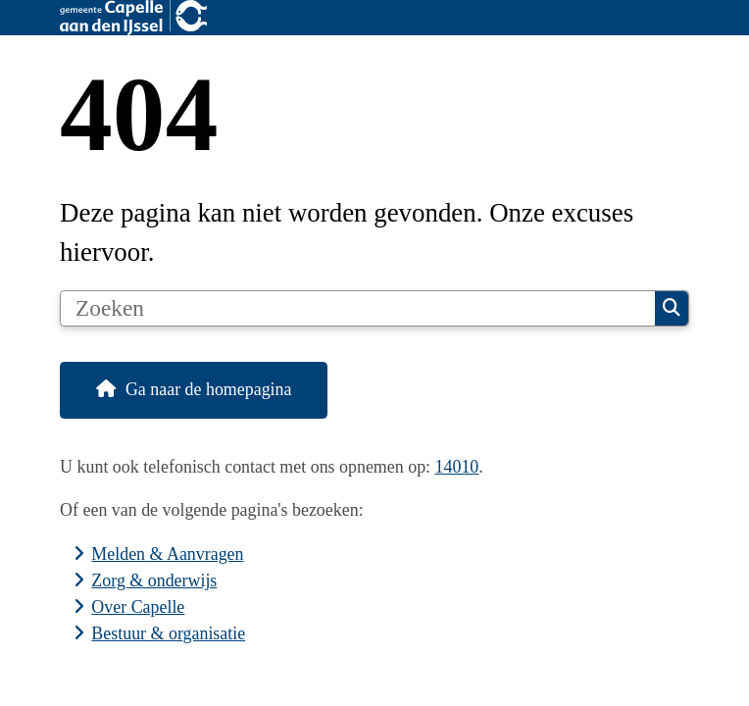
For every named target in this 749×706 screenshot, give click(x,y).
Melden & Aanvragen (167, 554)
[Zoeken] (358, 309)
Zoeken (671, 308)
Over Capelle (137, 607)
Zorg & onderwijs (154, 580)
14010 (457, 467)
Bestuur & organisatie (168, 633)
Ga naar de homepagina (208, 389)
